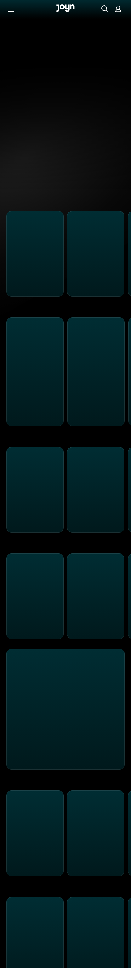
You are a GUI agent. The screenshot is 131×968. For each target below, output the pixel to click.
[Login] (118, 8)
